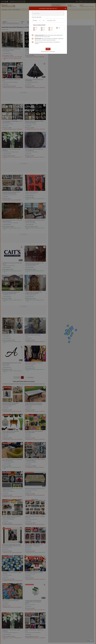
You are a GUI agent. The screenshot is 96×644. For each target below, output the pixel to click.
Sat (44, 29)
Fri (35, 29)
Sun (51, 29)
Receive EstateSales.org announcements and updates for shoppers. (47, 43)
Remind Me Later (45, 51)
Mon (36, 27)
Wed (52, 27)
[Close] (65, 8)
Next (48, 48)
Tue (44, 27)
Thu (59, 27)
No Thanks (52, 51)
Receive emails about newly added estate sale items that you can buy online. (48, 36)
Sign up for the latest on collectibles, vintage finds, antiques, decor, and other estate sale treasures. (49, 39)
